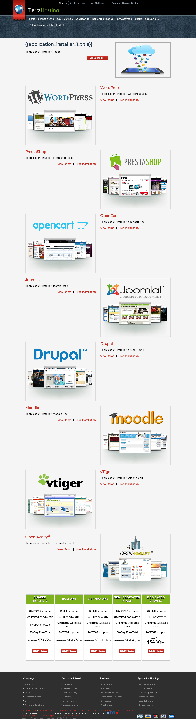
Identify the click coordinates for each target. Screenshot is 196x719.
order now (40, 651)
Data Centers (124, 19)
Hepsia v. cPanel (70, 688)
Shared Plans (46, 19)
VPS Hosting (82, 19)
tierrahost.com (29, 710)
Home (32, 19)
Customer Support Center (125, 3)
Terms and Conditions (34, 705)
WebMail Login (97, 3)
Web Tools (105, 688)
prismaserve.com (129, 710)
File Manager (68, 697)
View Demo (107, 100)
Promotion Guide (109, 684)
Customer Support (33, 697)
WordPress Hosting (147, 684)
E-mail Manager (70, 701)
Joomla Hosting (146, 701)
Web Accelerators (70, 705)
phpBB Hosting (146, 688)
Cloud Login (79, 3)
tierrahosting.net (67, 710)
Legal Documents (29, 715)
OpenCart (109, 216)
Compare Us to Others (35, 688)
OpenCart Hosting (147, 697)
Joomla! (32, 280)
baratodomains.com (88, 710)
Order (138, 19)
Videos (27, 701)
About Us (29, 684)
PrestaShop (35, 152)
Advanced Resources (110, 692)
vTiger (106, 472)
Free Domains (107, 705)
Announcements (32, 692)
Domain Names (65, 19)
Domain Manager (71, 692)
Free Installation (129, 100)
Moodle (32, 408)
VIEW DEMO (97, 58)
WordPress (110, 88)
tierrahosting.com (47, 710)
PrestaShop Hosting (148, 692)
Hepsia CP (67, 684)
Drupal (106, 344)
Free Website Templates (111, 697)
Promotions (152, 19)
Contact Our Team (71, 715)
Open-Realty (37, 537)
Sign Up (63, 3)
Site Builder (106, 701)
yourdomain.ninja (110, 710)
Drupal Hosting (146, 705)
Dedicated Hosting (103, 19)
